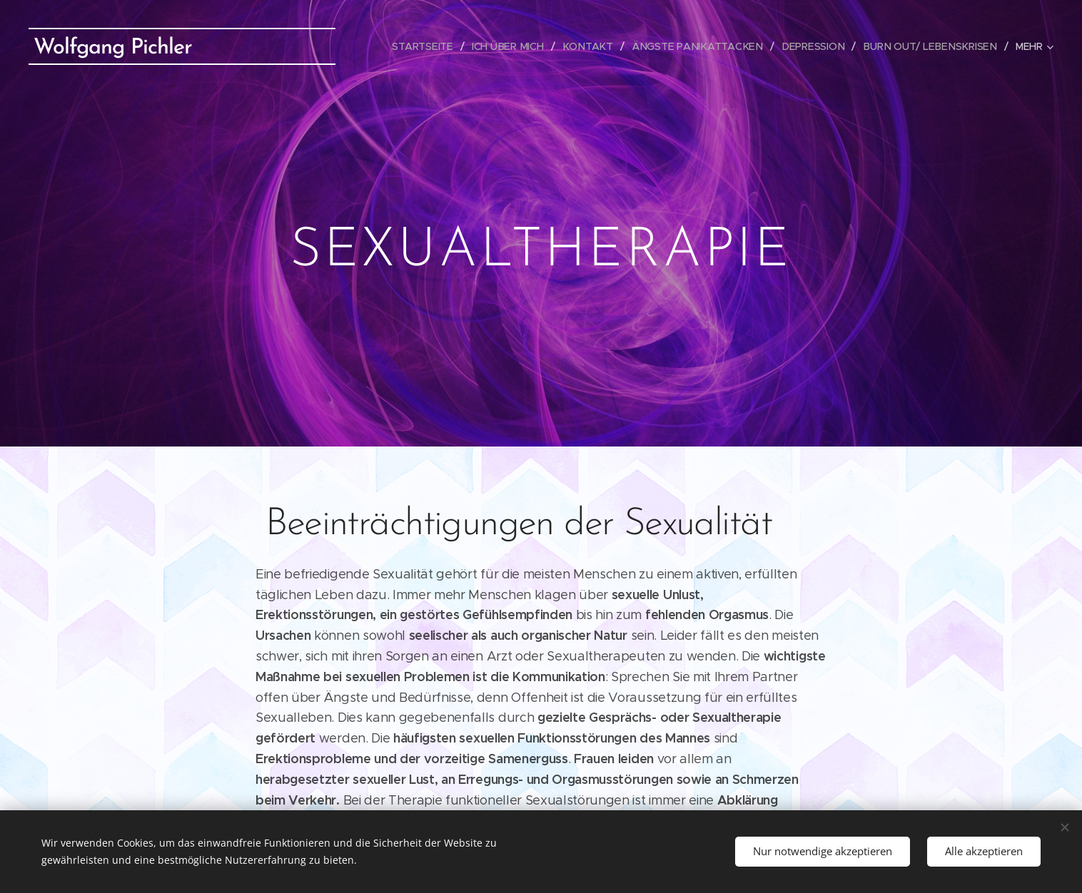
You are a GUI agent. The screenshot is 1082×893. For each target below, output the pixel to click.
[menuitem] (433, 46)
